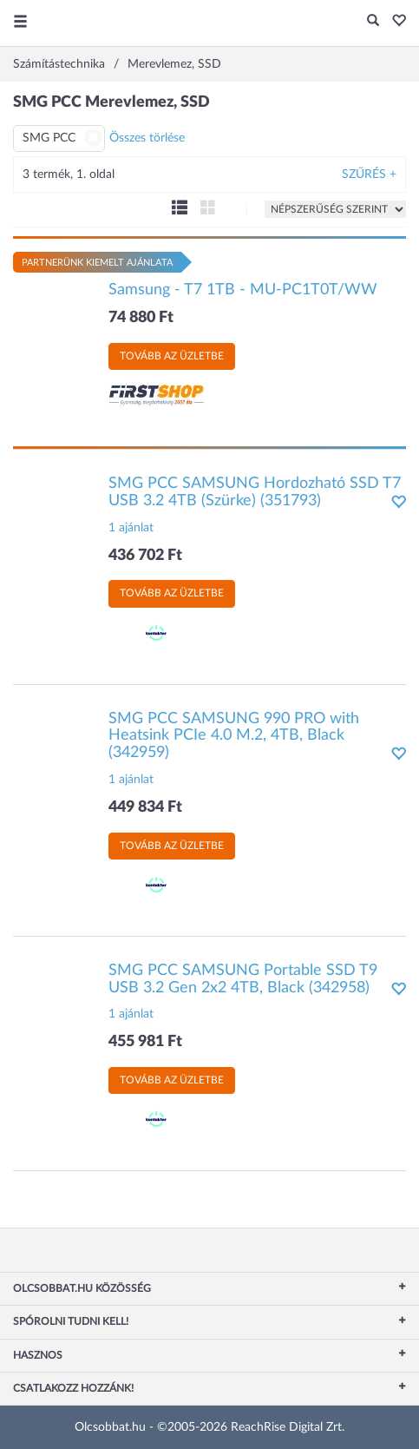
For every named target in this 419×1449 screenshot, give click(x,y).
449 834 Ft (145, 807)
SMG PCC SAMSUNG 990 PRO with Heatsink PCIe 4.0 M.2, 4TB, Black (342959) (233, 736)
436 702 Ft (145, 555)
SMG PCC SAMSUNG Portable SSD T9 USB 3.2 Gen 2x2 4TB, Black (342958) (242, 979)
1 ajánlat (131, 528)
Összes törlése (147, 138)
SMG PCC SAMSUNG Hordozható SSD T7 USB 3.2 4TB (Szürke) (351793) (254, 492)
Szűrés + (369, 174)
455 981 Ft (145, 1042)
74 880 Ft (140, 318)
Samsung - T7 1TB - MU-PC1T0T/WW (242, 290)
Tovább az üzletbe (172, 356)
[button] (394, 22)
